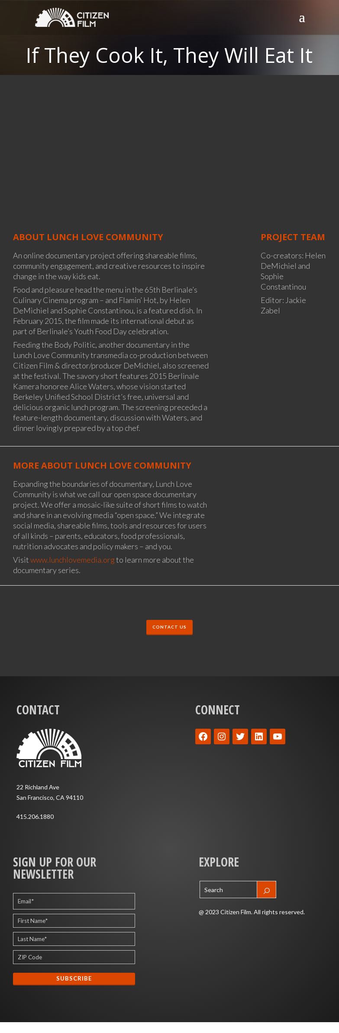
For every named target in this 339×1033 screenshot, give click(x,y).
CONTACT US (169, 628)
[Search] (267, 891)
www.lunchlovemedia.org (72, 559)
